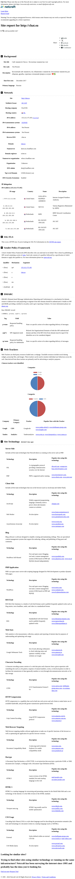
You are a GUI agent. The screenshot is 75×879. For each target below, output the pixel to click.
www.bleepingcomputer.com (61, 619)
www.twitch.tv (56, 838)
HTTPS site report (55, 242)
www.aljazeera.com (58, 559)
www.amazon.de (57, 650)
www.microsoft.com (58, 848)
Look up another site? (10, 31)
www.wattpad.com (57, 590)
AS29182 (24, 122)
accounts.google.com (58, 779)
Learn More (4, 11)
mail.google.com (57, 777)
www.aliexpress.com (58, 846)
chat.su (23, 144)
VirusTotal (35, 118)
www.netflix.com (57, 808)
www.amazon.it (56, 721)
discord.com (55, 466)
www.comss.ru (62, 434)
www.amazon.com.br (58, 716)
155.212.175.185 (26, 267)
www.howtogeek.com (58, 514)
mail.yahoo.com (67, 838)
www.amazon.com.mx (59, 718)
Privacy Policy (36, 877)
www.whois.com (57, 477)
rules (24, 255)
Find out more (5, 871)
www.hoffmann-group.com (57, 427)
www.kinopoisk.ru (50, 434)
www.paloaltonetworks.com (60, 517)
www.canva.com (57, 686)
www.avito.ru (40, 434)
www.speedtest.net (57, 524)
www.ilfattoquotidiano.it (59, 623)
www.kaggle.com (41, 429)
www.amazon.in (57, 652)
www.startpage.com (58, 526)
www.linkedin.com (58, 811)
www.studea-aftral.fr (42, 427)
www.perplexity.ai (57, 750)
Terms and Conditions (49, 877)
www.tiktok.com (57, 806)
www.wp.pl (68, 559)
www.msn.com (56, 746)
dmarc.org (5, 306)
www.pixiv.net (67, 477)
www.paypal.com (57, 843)
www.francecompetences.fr (60, 512)
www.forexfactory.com (59, 475)
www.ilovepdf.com (58, 655)
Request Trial (14, 871)
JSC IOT (24, 103)
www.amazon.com (57, 748)
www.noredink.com (58, 556)
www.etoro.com (57, 587)
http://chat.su (25, 98)
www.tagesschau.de (58, 621)
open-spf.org (48, 257)
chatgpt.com (55, 504)
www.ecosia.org (57, 521)
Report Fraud (5, 13)
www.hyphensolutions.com (60, 592)
